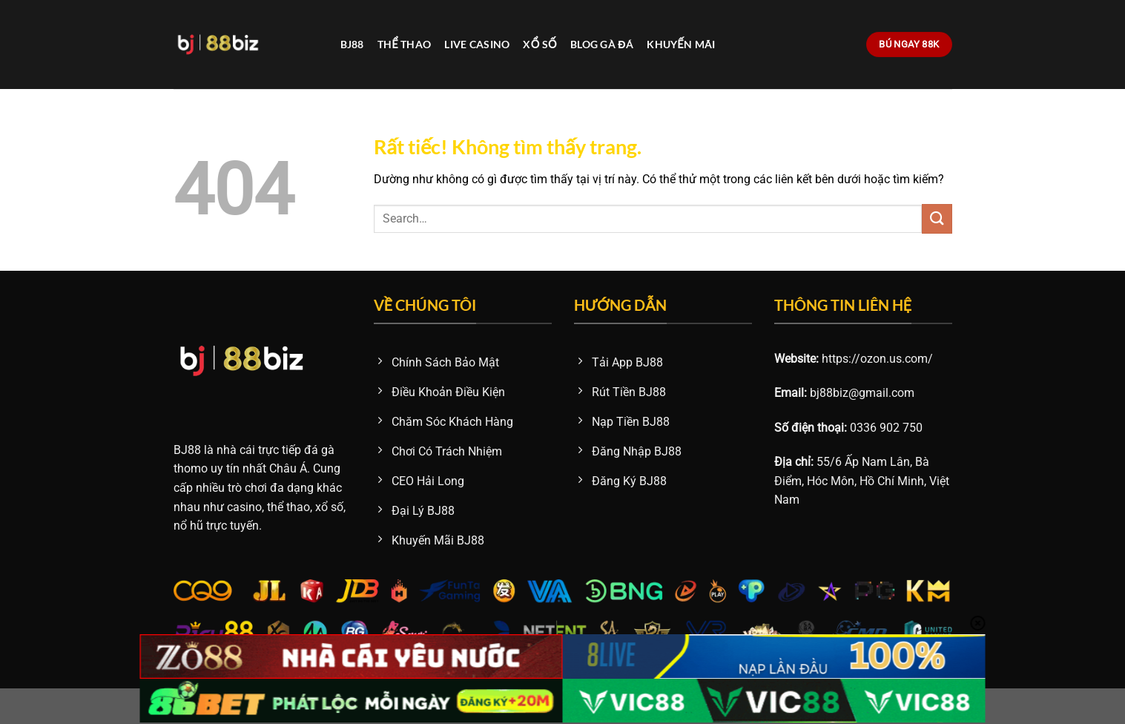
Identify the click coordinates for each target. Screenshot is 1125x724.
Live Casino (476, 44)
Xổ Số (539, 44)
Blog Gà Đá (601, 44)
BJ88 (352, 44)
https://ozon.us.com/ (877, 359)
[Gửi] (936, 218)
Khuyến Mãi (681, 44)
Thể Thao (404, 44)
